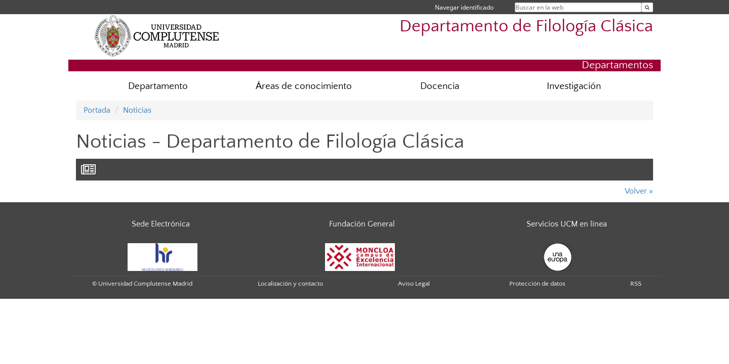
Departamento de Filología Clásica (526, 26)
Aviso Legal (414, 283)
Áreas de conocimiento (304, 86)
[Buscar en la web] (647, 7)
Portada (97, 110)
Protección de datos (537, 283)
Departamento (158, 86)
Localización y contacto (290, 283)
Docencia (439, 86)
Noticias (137, 110)
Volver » (639, 191)
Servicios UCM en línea (566, 224)
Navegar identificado (464, 7)
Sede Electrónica (161, 224)
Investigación (574, 86)
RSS (635, 283)
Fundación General (362, 224)
